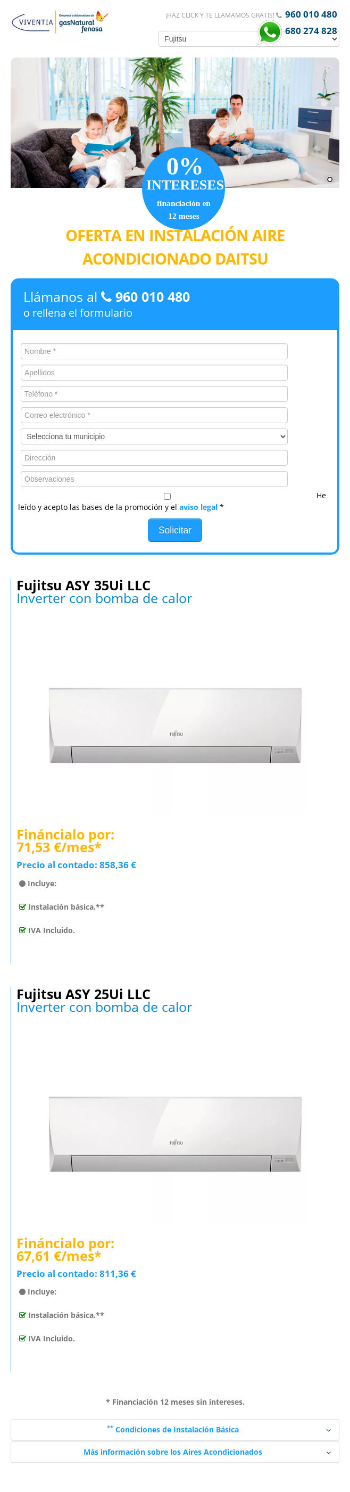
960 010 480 (311, 14)
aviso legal (198, 507)
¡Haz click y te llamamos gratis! (220, 15)
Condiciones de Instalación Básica (219, 1429)
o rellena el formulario (77, 313)
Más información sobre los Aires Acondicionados (207, 1452)
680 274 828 (310, 30)
